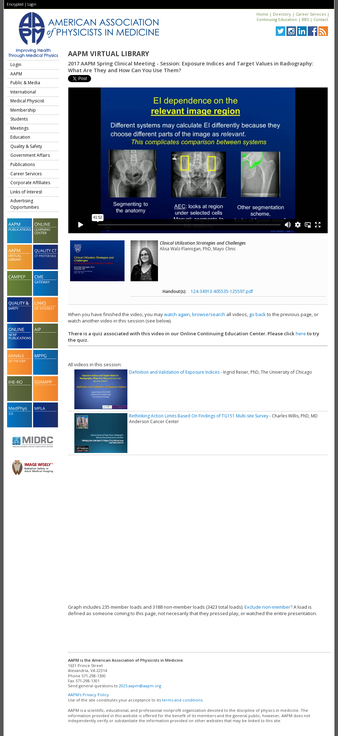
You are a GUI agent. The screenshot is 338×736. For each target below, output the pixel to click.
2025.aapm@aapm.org (140, 685)
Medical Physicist (27, 101)
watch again (177, 314)
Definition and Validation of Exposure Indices (174, 372)
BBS (305, 19)
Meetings (19, 128)
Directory (282, 14)
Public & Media (25, 83)
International (23, 92)
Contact (320, 19)
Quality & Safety (26, 146)
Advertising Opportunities (24, 204)
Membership (23, 110)
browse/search (208, 314)
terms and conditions (182, 700)
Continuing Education (277, 19)
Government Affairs (30, 155)
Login (31, 4)
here (301, 333)
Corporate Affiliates (30, 183)
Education (20, 137)
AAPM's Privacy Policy (88, 694)
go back (257, 314)
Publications (22, 164)
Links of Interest (26, 192)
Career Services (311, 14)
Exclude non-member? (268, 607)
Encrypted (15, 4)
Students (19, 119)
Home (262, 14)
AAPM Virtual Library (108, 53)
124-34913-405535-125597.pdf (222, 291)
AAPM (16, 74)
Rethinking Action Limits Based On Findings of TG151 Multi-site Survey (198, 416)
